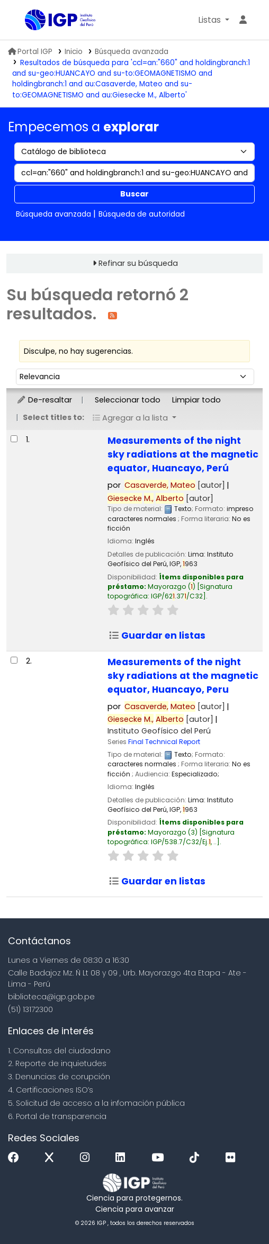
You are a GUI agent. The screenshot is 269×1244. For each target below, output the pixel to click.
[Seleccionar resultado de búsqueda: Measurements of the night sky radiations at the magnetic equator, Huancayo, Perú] (14, 438)
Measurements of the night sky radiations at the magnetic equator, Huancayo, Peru (182, 676)
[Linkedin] (122, 1158)
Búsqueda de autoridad (141, 214)
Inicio (74, 52)
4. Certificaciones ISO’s (50, 1090)
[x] (52, 1158)
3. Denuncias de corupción (59, 1076)
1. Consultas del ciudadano (59, 1050)
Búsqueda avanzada (131, 52)
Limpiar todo (196, 400)
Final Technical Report (164, 741)
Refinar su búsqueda (138, 263)
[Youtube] (160, 1158)
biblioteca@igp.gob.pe (51, 996)
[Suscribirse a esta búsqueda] (112, 315)
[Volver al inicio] (237, 1211)
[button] (214, 20)
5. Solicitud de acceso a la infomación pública (96, 1103)
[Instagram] (87, 1158)
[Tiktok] (197, 1158)
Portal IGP (30, 52)
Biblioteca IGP (28, 20)
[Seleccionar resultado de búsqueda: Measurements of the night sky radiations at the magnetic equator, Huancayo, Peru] (14, 660)
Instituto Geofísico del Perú (159, 731)
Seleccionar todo (127, 400)
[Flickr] (233, 1158)
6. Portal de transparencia (57, 1116)
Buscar (134, 194)
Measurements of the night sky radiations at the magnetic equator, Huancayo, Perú (182, 454)
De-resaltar (44, 400)
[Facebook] (16, 1158)
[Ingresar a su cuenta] (243, 20)
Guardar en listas (157, 635)
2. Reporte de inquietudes (57, 1063)
